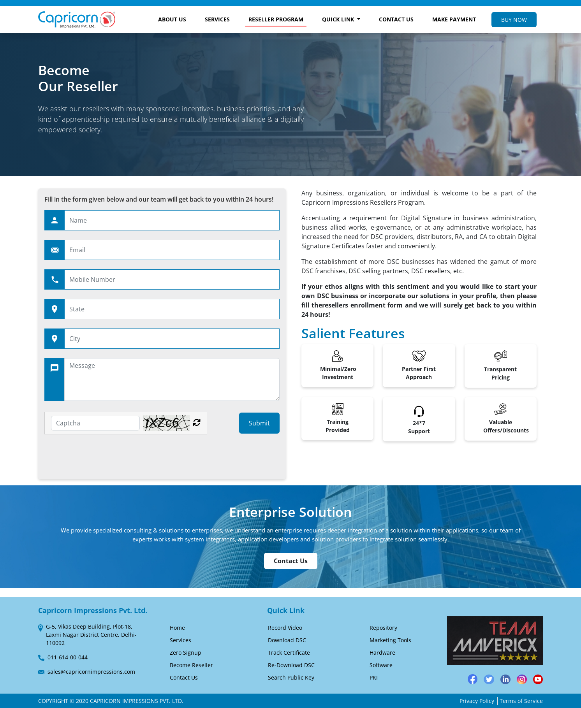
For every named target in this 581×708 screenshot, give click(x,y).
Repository (383, 627)
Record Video (285, 627)
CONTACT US (396, 19)
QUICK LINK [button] (339, 19)
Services (180, 640)
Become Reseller (191, 665)
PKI (374, 677)
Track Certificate (289, 652)
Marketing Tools (390, 640)
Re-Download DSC (291, 665)
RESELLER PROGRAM (275, 19)
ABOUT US (172, 19)
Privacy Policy (477, 700)
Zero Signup (185, 652)
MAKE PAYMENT (454, 19)
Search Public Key (291, 677)
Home (177, 627)
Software (381, 665)
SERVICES (217, 19)
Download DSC (287, 640)
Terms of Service (521, 700)
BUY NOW (514, 19)
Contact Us (291, 561)
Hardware (382, 652)
